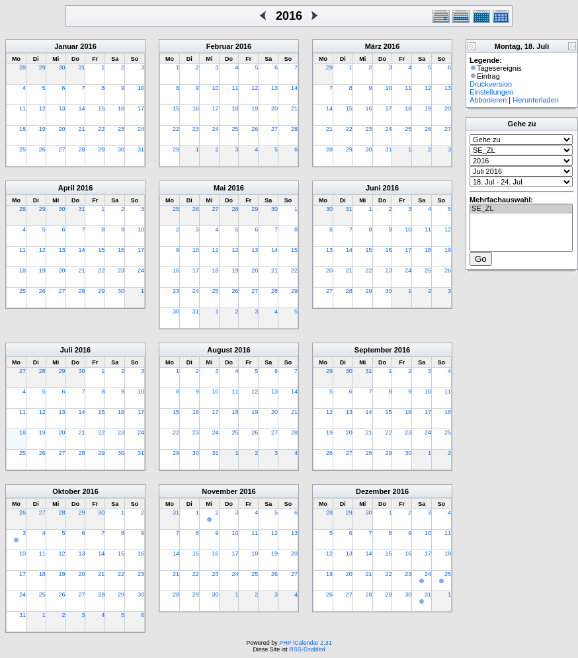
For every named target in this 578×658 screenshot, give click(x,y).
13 (62, 108)
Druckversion (491, 84)
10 (141, 88)
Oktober (66, 491)
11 (22, 108)
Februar (219, 46)
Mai (220, 188)
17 (141, 108)
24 (141, 129)
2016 (88, 46)
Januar (66, 46)
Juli (66, 350)
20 (62, 129)
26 (42, 149)
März (373, 46)
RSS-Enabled (307, 649)
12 (42, 108)
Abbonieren (488, 100)
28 (22, 67)
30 (62, 67)
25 (22, 149)
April (66, 188)
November (219, 491)
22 (101, 129)
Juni (373, 188)
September (373, 350)
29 (42, 67)
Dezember (373, 491)
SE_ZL (521, 209)
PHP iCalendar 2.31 (305, 642)
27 (62, 149)
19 (42, 129)
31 (81, 67)
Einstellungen (491, 92)
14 (81, 108)
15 (101, 108)
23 (121, 129)
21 (81, 129)
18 (22, 129)
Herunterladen (536, 100)
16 (121, 108)
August (219, 350)
